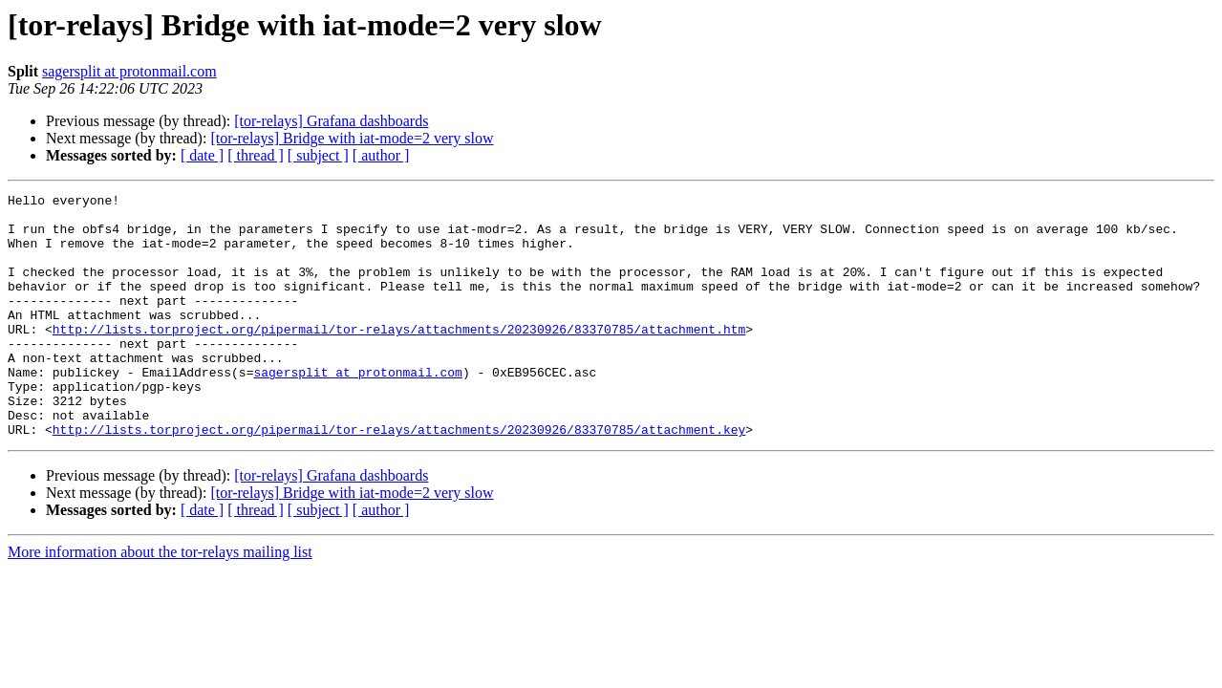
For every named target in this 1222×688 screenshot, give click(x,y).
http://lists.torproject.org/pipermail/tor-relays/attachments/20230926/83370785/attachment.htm (399, 357)
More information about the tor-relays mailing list (160, 600)
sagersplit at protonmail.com (129, 71)
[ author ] (381, 155)
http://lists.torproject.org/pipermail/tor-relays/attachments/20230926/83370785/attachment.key (399, 477)
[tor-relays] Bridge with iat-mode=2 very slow (351, 138)
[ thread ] (255, 155)
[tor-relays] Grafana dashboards (331, 121)
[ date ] (202, 155)
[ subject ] (318, 155)
